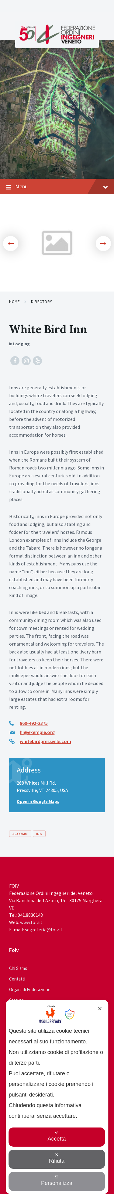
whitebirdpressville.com (45, 741)
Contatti (17, 979)
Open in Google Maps (38, 801)
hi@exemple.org (37, 732)
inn (39, 833)
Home (14, 301)
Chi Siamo (18, 968)
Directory (41, 301)
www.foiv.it (31, 922)
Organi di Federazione (29, 989)
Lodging (21, 343)
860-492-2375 (34, 723)
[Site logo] (57, 42)
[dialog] (57, 1097)
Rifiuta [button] (56, 1158)
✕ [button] (100, 1009)
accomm (20, 833)
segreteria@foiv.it (44, 929)
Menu (57, 187)
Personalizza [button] (56, 1180)
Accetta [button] (56, 1136)
